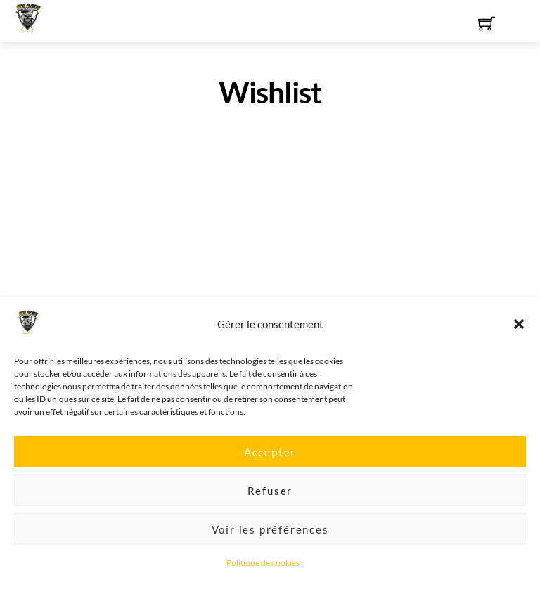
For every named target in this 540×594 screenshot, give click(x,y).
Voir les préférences (270, 536)
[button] (519, 332)
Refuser (270, 497)
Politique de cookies (263, 569)
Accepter (270, 459)
